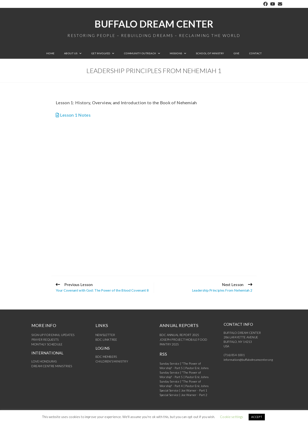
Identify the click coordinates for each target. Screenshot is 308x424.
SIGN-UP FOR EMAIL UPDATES (52, 335)
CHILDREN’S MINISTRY (111, 360)
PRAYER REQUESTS (45, 339)
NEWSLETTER (105, 335)
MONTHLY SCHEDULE (46, 344)
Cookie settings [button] (231, 417)
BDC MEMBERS (106, 356)
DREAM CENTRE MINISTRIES (51, 365)
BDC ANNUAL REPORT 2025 (179, 335)
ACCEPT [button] (257, 417)
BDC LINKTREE (106, 339)
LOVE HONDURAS (44, 360)
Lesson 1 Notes (73, 114)
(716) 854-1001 (234, 355)
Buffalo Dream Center (154, 27)
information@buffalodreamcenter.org (248, 359)
